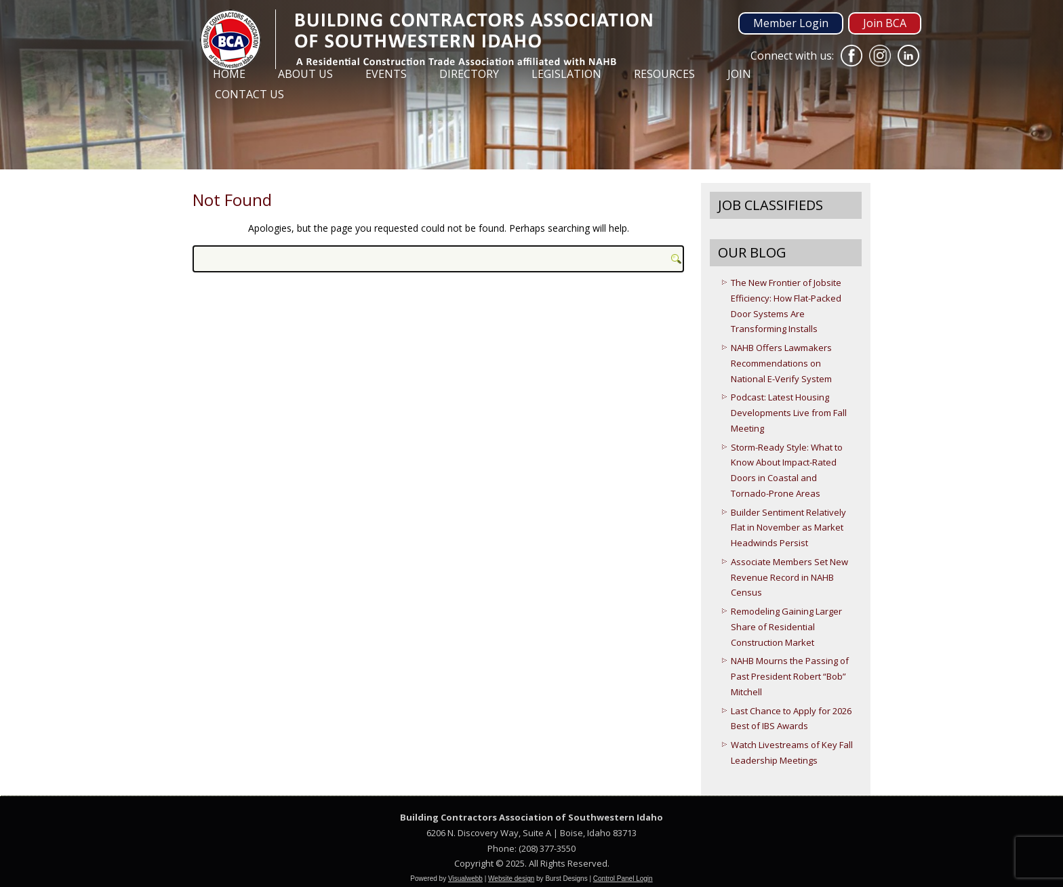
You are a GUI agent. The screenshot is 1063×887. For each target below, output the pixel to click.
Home (229, 73)
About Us (305, 73)
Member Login (790, 23)
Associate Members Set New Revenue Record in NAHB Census (789, 577)
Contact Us (249, 94)
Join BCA (884, 23)
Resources (664, 73)
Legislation (566, 73)
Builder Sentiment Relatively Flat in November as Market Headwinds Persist (788, 528)
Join (739, 73)
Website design (511, 878)
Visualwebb (465, 878)
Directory (469, 73)
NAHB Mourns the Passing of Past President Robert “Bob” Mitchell (790, 676)
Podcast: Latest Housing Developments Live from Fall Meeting (789, 412)
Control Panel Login (623, 878)
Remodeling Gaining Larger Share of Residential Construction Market (786, 626)
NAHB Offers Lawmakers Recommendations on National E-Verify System (781, 363)
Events (386, 73)
